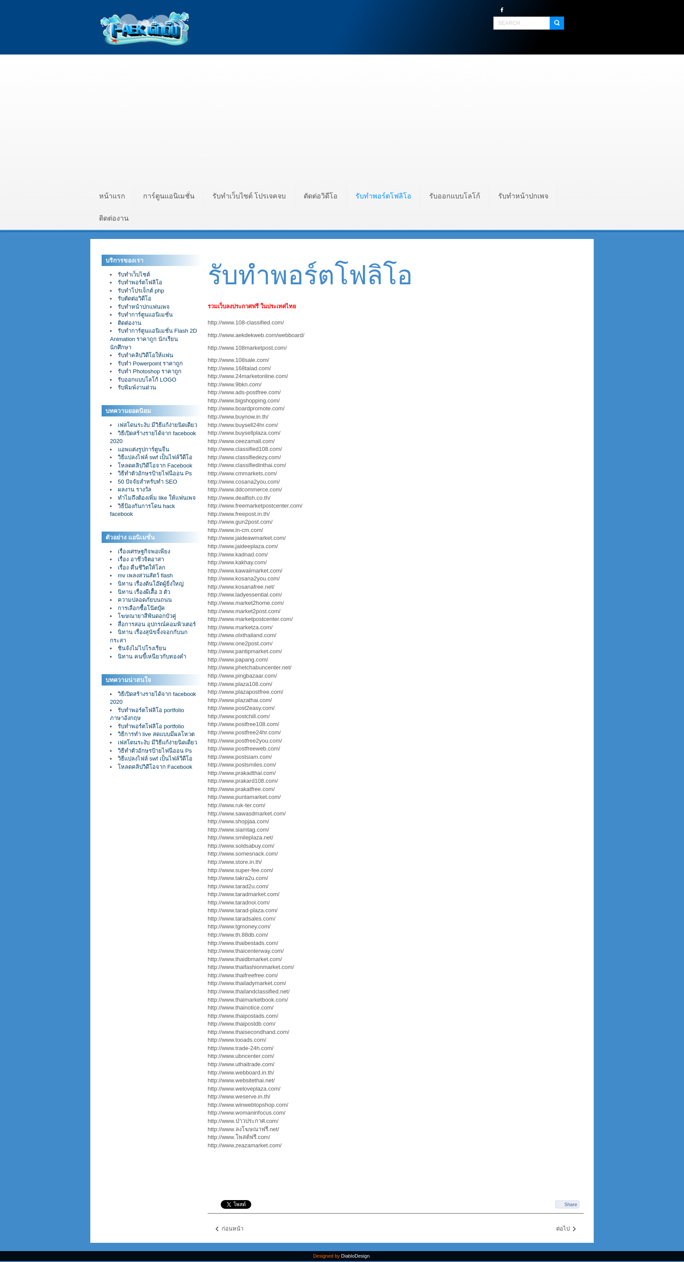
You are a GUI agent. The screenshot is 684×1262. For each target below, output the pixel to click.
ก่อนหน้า (228, 1229)
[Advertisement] (342, 120)
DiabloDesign (355, 1256)
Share (570, 1204)
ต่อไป (566, 1229)
